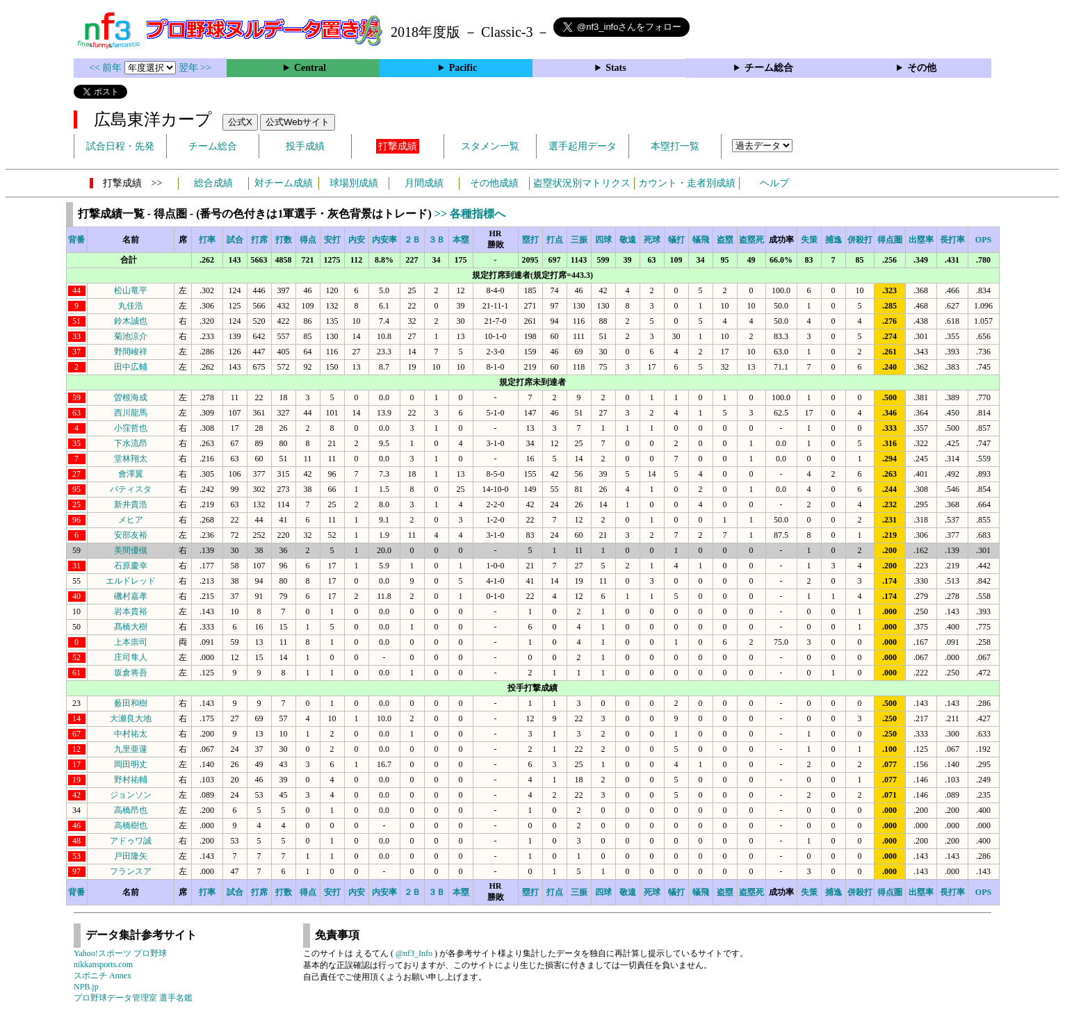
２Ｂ (412, 240)
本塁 (461, 240)
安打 (332, 240)
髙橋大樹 (130, 627)
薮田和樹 (130, 703)
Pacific (463, 68)
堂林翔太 (130, 458)
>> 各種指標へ (469, 214)
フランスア (131, 871)
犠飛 (700, 240)
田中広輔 (130, 367)
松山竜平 (130, 290)
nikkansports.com (103, 964)
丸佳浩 (130, 306)
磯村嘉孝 (130, 596)
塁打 (530, 240)
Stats (615, 68)
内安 (356, 240)
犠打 (676, 240)
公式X (240, 122)
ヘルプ (774, 183)
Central (310, 68)
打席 (259, 240)
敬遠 (627, 240)
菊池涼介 (130, 336)
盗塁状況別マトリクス (582, 183)
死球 (652, 240)
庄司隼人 (130, 657)
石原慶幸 (130, 565)
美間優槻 (130, 550)
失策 (809, 240)
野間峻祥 (130, 351)
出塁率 (921, 240)
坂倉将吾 (130, 672)
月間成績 (424, 183)
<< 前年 (106, 68)
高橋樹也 (130, 825)
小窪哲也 (130, 428)
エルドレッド (131, 581)
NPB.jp (86, 987)
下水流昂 (130, 443)
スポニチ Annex (102, 975)
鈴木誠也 (130, 321)
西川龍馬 (130, 413)
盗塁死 (751, 240)
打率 (207, 240)
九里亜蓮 (130, 749)
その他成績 (494, 183)
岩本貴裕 (130, 611)
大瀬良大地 (131, 718)
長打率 (952, 240)
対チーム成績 (283, 183)
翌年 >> (195, 68)
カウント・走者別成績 (686, 183)
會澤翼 (130, 474)
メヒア (130, 520)
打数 (283, 240)
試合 (235, 240)
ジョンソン (131, 795)
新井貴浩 (130, 504)
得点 (308, 240)
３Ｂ (436, 240)
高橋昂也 (130, 810)
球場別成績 (354, 183)
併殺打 (859, 240)
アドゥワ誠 (131, 841)
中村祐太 (130, 734)
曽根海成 (130, 397)
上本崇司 (130, 642)
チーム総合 (769, 68)
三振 (579, 240)
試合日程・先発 (120, 146)
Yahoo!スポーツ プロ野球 (120, 953)
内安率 (384, 240)
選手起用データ (582, 146)
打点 (554, 240)
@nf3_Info (414, 953)
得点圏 (889, 240)
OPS (983, 240)
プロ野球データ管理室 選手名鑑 (133, 998)
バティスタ (131, 489)
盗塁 (725, 240)
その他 (921, 68)
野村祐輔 (130, 779)
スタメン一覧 (490, 146)
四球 (603, 240)
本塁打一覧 (675, 146)
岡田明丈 (130, 764)
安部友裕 (130, 535)
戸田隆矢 (130, 856)
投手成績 (305, 146)
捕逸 (833, 240)
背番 (76, 240)
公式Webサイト (298, 122)
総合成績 (213, 183)
